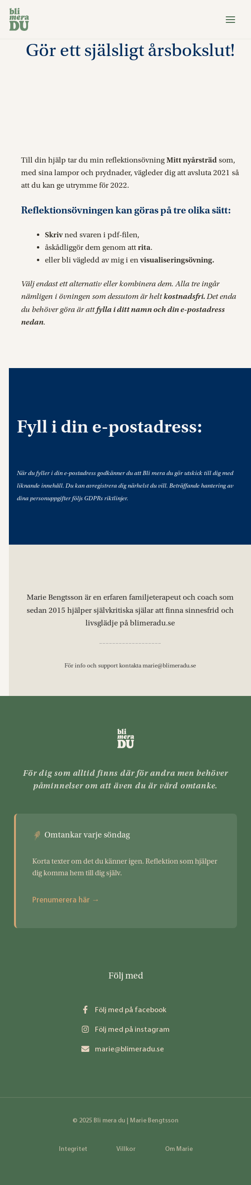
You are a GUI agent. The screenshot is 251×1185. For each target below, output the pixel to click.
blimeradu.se (152, 622)
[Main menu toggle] (230, 19)
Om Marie (179, 1149)
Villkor (126, 1149)
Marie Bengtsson (55, 597)
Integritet (73, 1149)
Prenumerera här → (66, 899)
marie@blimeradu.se (169, 665)
